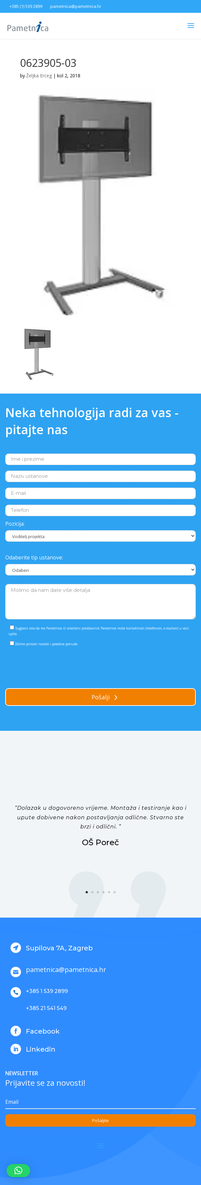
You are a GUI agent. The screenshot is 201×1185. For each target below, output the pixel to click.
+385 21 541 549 (46, 1008)
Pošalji (100, 697)
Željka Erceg (39, 75)
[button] (18, 1170)
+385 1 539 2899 (47, 991)
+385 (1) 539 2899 (26, 6)
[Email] (100, 1102)
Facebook (43, 1031)
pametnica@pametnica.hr (75, 6)
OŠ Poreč (100, 842)
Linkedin (40, 1049)
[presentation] (55, 666)
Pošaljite (100, 1120)
